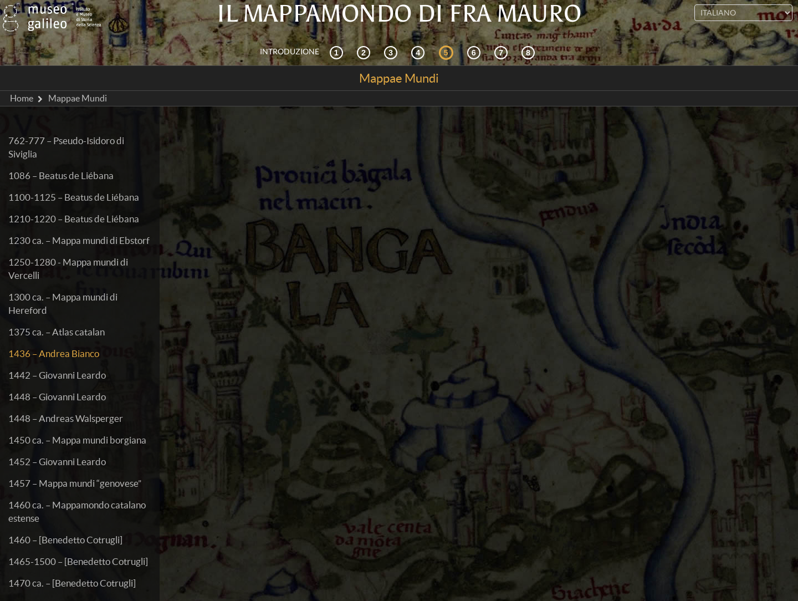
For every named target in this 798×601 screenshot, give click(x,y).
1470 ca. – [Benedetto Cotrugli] (72, 583)
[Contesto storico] (338, 52)
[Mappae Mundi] (448, 52)
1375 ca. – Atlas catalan (56, 332)
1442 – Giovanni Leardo (57, 375)
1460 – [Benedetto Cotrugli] (65, 539)
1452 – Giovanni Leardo (57, 461)
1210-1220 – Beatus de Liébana (73, 218)
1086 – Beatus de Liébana (61, 175)
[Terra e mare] (502, 52)
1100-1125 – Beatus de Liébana (73, 197)
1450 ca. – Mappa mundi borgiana (77, 440)
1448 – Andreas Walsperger (65, 418)
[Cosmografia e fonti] (392, 52)
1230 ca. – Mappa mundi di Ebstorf (79, 240)
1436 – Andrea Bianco (53, 353)
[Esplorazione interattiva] (365, 52)
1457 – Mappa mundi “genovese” (74, 483)
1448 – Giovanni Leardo (57, 396)
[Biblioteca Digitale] (529, 52)
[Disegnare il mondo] (475, 52)
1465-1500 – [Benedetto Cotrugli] (78, 561)
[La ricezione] (419, 52)
